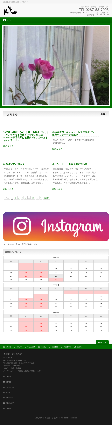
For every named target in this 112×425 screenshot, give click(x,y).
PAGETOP (102, 342)
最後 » (46, 198)
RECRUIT (67, 347)
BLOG (79, 347)
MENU (43, 347)
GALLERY (31, 347)
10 (33, 198)
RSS (103, 114)
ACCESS (55, 347)
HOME (8, 347)
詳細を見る (8, 146)
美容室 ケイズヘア (53, 418)
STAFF (19, 347)
